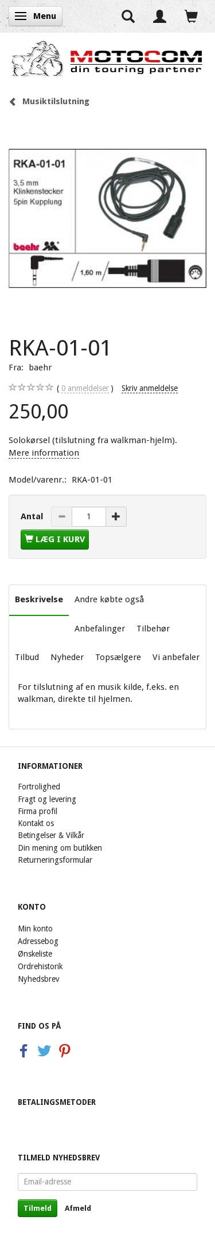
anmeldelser (85, 388)
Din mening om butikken (60, 847)
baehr (40, 367)
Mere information (44, 453)
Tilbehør (153, 628)
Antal (33, 516)
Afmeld (78, 1208)
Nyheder (67, 657)
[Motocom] (107, 58)
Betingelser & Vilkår (51, 835)
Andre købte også (109, 599)
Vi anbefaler (176, 657)
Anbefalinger (100, 628)
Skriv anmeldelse (150, 388)
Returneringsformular (55, 859)
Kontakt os (36, 823)
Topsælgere (118, 657)
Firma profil (37, 811)
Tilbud (27, 657)
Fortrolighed (39, 786)
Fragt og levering (47, 799)
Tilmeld (38, 1208)
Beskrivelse (39, 599)
